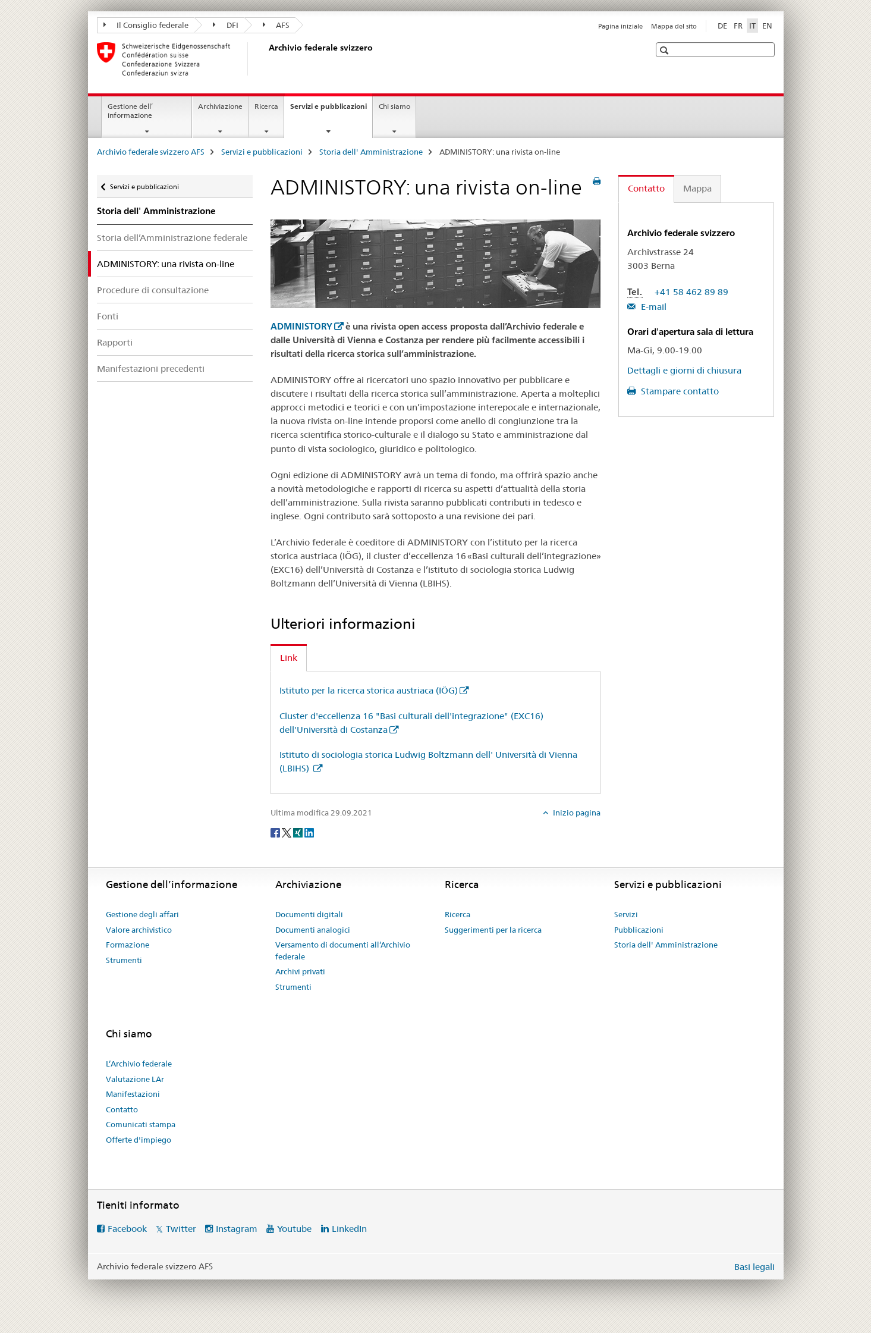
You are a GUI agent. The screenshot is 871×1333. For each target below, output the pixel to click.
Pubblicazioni (639, 929)
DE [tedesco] (722, 25)
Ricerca (266, 106)
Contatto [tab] (646, 188)
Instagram (236, 1228)
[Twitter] (287, 832)
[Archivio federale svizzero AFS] (266, 59)
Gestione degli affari (142, 914)
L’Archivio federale (139, 1063)
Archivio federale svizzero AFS (151, 151)
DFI (225, 25)
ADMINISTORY (301, 326)
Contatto (122, 1109)
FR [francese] (738, 25)
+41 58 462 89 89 (691, 291)
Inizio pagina (575, 812)
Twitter (181, 1228)
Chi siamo (394, 106)
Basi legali (754, 1266)
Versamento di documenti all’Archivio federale (342, 950)
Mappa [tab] (697, 188)
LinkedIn (349, 1228)
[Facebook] (276, 832)
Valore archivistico (139, 929)
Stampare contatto (679, 391)
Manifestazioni (133, 1094)
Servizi (626, 914)
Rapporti (115, 342)
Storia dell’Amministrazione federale (172, 237)
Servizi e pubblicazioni (331, 110)
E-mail (652, 306)
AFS (276, 25)
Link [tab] (288, 657)
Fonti (107, 316)
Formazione (127, 944)
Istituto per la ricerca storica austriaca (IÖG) (368, 690)
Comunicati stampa (140, 1124)
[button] (666, 50)
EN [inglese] (767, 25)
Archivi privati (300, 971)
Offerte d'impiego (138, 1139)
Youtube (294, 1228)
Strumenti (124, 960)
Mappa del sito (674, 26)
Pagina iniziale (620, 26)
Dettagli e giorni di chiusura (684, 370)
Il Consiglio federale (146, 25)
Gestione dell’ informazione (130, 111)
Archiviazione (220, 106)
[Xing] (298, 832)
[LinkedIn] (309, 832)
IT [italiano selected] (752, 25)
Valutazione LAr (135, 1079)
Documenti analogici (312, 929)
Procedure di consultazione (153, 290)
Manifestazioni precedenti (151, 368)
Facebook (127, 1228)
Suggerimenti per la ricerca (493, 929)
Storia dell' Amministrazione (371, 151)
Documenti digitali (309, 914)
